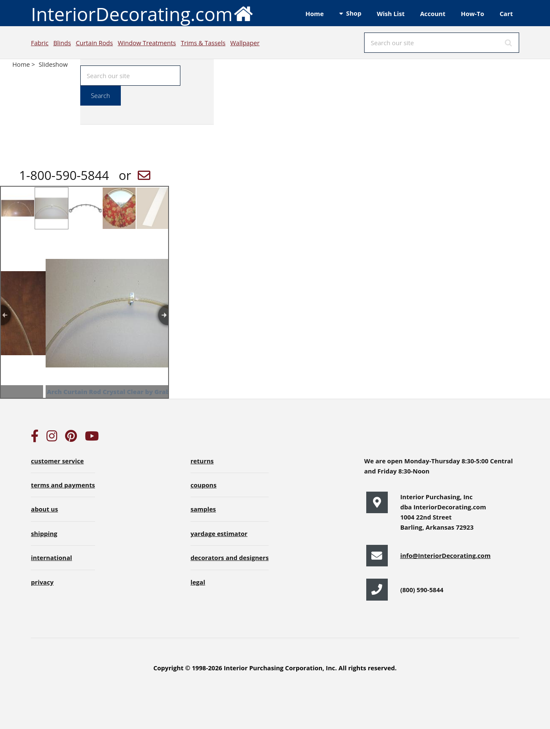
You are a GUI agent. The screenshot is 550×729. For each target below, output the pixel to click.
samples (203, 509)
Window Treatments (147, 42)
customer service (57, 461)
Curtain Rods (94, 42)
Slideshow (53, 64)
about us (44, 509)
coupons (204, 485)
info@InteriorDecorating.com (445, 555)
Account (432, 13)
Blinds (62, 42)
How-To (472, 13)
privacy (42, 582)
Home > (24, 64)
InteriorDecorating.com (142, 13)
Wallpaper (244, 42)
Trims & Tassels (203, 42)
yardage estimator (219, 533)
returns (202, 461)
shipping (44, 533)
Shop (353, 13)
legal (198, 582)
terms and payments (63, 485)
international (51, 557)
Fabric (39, 42)
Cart (506, 13)
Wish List (391, 13)
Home (314, 13)
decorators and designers (230, 557)
